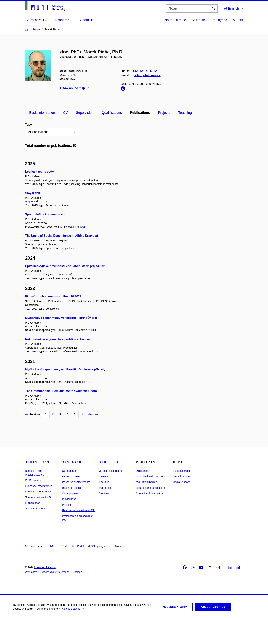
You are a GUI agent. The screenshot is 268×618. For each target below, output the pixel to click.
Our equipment (70, 493)
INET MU (63, 546)
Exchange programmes (38, 485)
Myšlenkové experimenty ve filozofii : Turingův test (61, 317)
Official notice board (110, 470)
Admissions (37, 462)
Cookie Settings (73, 609)
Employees (218, 20)
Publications (140, 113)
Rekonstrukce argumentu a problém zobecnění (58, 339)
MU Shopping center (99, 546)
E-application (32, 502)
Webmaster (31, 572)
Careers (103, 476)
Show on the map (74, 88)
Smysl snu (32, 193)
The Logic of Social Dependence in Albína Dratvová (61, 235)
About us (108, 462)
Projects (164, 113)
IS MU (50, 546)
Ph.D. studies (33, 480)
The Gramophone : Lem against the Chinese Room (61, 390)
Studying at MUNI (35, 508)
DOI (82, 226)
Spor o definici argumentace (45, 214)
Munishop (120, 546)
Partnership (105, 487)
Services (104, 493)
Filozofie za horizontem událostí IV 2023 (53, 296)
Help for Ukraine (174, 20)
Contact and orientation (149, 493)
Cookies (77, 572)
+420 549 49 (145, 70)
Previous (32, 414)
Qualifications (112, 113)
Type (28, 124)
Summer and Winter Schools (41, 497)
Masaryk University (45, 567)
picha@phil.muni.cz (147, 75)
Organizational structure (150, 476)
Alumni (238, 20)
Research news (71, 476)
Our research (69, 470)
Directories (142, 470)
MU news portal (34, 546)
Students (198, 20)
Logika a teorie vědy (39, 171)
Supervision (84, 113)
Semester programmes (38, 491)
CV (65, 113)
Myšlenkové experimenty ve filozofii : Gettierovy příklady (65, 369)
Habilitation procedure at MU (78, 510)
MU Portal (78, 546)
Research (71, 462)
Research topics (71, 487)
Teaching (185, 113)
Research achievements (76, 482)
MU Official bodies (146, 482)
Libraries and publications (150, 487)
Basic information (42, 113)
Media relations (181, 482)
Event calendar (181, 470)
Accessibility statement (55, 572)
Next (93, 414)
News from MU (181, 476)
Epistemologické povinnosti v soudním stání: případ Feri (65, 266)
